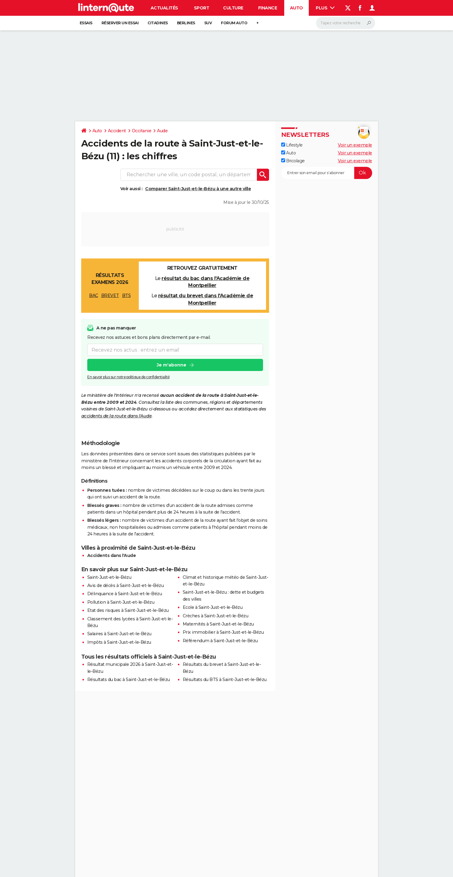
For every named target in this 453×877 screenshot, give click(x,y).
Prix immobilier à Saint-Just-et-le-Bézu (223, 632)
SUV (208, 23)
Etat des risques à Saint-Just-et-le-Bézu (128, 610)
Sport (201, 8)
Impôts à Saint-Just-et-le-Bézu (119, 642)
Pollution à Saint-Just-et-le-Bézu (121, 602)
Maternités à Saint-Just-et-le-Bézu (218, 624)
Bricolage (293, 161)
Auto (296, 8)
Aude (162, 130)
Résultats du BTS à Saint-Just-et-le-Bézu (225, 679)
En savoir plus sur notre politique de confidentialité (128, 377)
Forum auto (234, 23)
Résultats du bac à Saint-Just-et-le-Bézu (128, 679)
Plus (325, 8)
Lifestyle (292, 145)
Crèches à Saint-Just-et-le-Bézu (215, 616)
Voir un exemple (355, 145)
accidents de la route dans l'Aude (116, 416)
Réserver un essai (120, 23)
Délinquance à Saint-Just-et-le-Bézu (124, 593)
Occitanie (142, 130)
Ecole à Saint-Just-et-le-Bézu (213, 607)
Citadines (158, 23)
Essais (86, 23)
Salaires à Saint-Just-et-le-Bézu (119, 633)
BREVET (110, 295)
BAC (93, 295)
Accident (117, 130)
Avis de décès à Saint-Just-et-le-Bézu (125, 585)
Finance (267, 8)
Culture (233, 8)
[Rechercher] (345, 23)
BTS (126, 295)
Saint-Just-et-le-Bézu (109, 577)
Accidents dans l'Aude (111, 555)
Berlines (186, 23)
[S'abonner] (326, 173)
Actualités (164, 8)
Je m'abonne (171, 365)
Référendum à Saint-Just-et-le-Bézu (220, 640)
